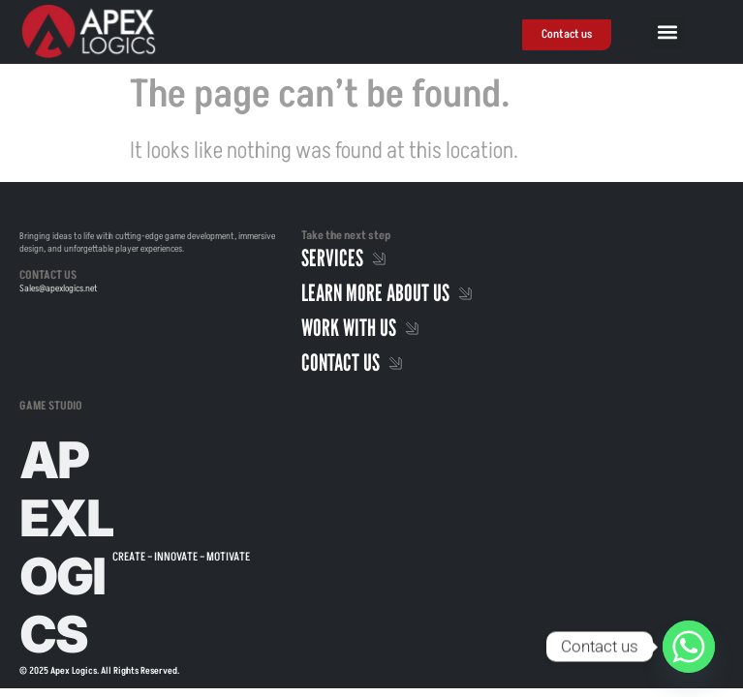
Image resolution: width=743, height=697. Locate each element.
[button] (667, 32)
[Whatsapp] (689, 647)
